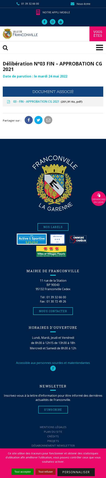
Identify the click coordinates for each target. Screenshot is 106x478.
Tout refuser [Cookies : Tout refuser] (45, 471)
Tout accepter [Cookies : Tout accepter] (22, 471)
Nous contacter (53, 311)
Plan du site (53, 431)
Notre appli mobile (53, 12)
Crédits (53, 436)
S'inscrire (53, 409)
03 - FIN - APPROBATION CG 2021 (44, 101)
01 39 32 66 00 (56, 297)
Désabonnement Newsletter (53, 445)
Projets (53, 441)
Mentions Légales (53, 427)
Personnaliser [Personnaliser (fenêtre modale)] (76, 472)
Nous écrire (80, 4)
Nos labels (53, 227)
